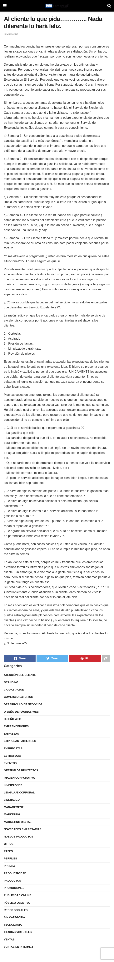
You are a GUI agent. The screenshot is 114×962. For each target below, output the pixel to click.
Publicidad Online (17, 895)
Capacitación (14, 689)
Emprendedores (16, 726)
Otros (8, 843)
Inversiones (13, 785)
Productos (12, 880)
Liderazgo (12, 799)
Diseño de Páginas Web (21, 711)
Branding (11, 682)
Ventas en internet (18, 946)
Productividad (15, 873)
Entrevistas (13, 748)
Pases (8, 851)
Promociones (14, 887)
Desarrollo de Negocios (23, 704)
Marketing (12, 34)
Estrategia (12, 755)
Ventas (9, 939)
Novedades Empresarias (22, 829)
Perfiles (10, 858)
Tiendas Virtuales (18, 932)
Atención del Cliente (20, 674)
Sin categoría (14, 917)
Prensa (9, 866)
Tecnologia (13, 924)
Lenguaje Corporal (19, 792)
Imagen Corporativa (19, 777)
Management (13, 807)
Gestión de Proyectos (21, 770)
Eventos (10, 763)
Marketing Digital (18, 821)
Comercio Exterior (18, 696)
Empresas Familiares (20, 740)
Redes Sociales (16, 910)
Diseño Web (12, 719)
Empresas (11, 733)
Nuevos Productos (18, 836)
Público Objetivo (17, 902)
